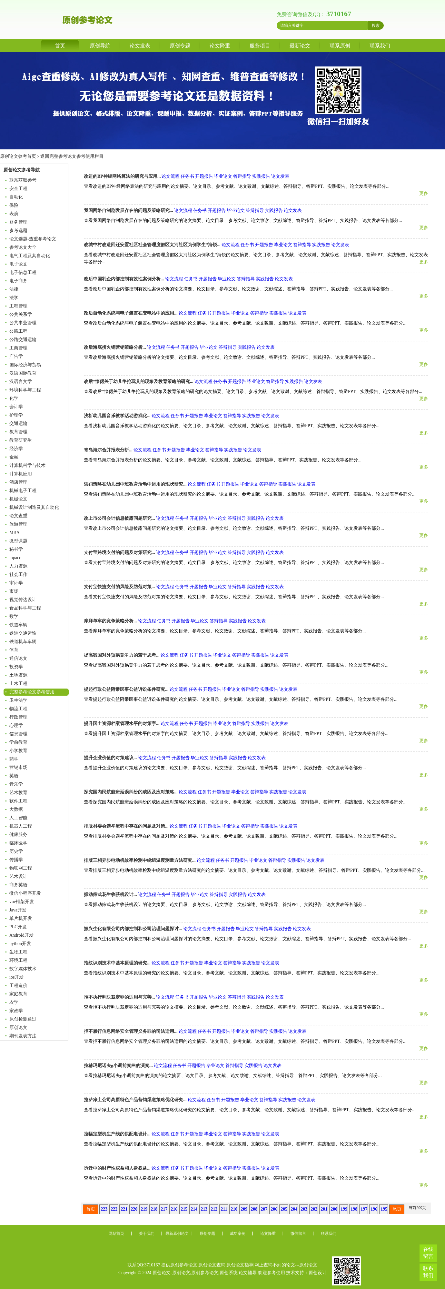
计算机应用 (20, 473)
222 (114, 1209)
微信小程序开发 (25, 893)
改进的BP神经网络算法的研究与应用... (122, 176)
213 (204, 1209)
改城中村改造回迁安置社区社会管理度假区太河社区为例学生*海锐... (152, 244)
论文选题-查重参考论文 (32, 239)
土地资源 (18, 675)
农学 (13, 1002)
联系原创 (340, 45)
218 (154, 1209)
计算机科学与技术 (27, 465)
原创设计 (318, 1272)
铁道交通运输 (22, 633)
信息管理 (18, 733)
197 (364, 1209)
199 (344, 1209)
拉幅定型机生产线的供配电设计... (117, 1134)
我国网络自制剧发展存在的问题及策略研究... (128, 210)
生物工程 (18, 952)
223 (104, 1209)
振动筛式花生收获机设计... (110, 894)
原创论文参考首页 (18, 156)
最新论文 (300, 45)
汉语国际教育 (22, 373)
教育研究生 (20, 440)
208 (254, 1209)
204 (294, 1209)
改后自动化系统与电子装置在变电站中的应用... (131, 313)
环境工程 (18, 960)
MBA (14, 532)
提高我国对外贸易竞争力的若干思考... (122, 655)
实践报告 (261, 176)
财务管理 (18, 222)
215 (184, 1209)
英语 (13, 775)
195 (384, 1209)
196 (374, 1209)
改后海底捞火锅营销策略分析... (115, 347)
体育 (13, 650)
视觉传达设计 (22, 599)
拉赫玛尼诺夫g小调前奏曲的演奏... (118, 1065)
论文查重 (18, 515)
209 (244, 1209)
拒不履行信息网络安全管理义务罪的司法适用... (131, 1031)
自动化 (16, 197)
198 (354, 1209)
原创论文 (18, 1027)
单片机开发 (20, 918)
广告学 (16, 356)
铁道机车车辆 (22, 641)
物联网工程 (20, 868)
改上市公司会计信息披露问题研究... (119, 518)
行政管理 (18, 717)
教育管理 (18, 431)
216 (174, 1209)
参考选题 (18, 230)
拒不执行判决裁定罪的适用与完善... (119, 997)
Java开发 (17, 910)
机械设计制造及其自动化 (34, 507)
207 (264, 1209)
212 (214, 1209)
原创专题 (180, 45)
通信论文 (18, 658)
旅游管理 (18, 524)
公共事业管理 (22, 322)
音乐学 (16, 784)
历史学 (16, 851)
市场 (13, 591)
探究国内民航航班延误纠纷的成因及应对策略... (131, 792)
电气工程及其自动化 (29, 255)
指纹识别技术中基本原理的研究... (117, 963)
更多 (423, 193)
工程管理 (18, 306)
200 (334, 1209)
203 (304, 1209)
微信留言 (298, 1233)
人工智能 (18, 817)
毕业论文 (223, 176)
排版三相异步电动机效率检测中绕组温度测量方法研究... (140, 860)
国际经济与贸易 (25, 364)
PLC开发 (18, 926)
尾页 (396, 1209)
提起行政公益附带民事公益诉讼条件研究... (126, 689)
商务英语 (18, 884)
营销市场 (18, 767)
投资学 (16, 666)
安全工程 (18, 188)
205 (284, 1209)
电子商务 (18, 280)
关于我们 (146, 1233)
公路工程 (18, 331)
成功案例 (237, 1233)
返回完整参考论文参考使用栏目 (71, 156)
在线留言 (428, 1252)
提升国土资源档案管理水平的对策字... (122, 723)
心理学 (16, 725)
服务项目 (260, 45)
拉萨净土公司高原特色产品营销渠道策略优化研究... (135, 1099)
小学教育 (18, 750)
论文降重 (220, 45)
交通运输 (18, 423)
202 (314, 1209)
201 (324, 1209)
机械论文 (18, 499)
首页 (60, 45)
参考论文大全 (22, 247)
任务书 (187, 176)
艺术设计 (18, 876)
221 (124, 1209)
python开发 (20, 943)
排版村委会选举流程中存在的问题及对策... (126, 826)
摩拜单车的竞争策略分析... (110, 621)
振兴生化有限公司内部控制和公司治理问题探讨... (133, 928)
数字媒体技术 (22, 968)
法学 (13, 297)
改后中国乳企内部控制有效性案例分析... (124, 279)
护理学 (16, 415)
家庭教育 (18, 994)
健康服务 (18, 834)
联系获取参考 (22, 180)
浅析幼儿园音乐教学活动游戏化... (117, 415)
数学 (13, 616)
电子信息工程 (22, 272)
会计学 (16, 406)
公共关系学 (20, 314)
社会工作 (18, 574)
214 (194, 1209)
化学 (13, 398)
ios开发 (16, 977)
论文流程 (171, 176)
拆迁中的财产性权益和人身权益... (117, 1168)
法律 (13, 289)
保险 (13, 205)
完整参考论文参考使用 (31, 692)
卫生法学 (18, 700)
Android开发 (21, 935)
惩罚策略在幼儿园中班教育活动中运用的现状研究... (135, 484)
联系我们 (380, 45)
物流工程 (18, 708)
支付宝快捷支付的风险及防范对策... (119, 586)
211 (224, 1209)
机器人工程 (20, 826)
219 (144, 1209)
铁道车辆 (18, 624)
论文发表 (140, 45)
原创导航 (100, 45)
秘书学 (16, 549)
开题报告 (204, 176)
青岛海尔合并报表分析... (108, 450)
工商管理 (18, 348)
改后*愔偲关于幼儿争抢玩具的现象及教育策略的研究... (138, 381)
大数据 (16, 809)
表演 (13, 213)
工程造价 (18, 985)
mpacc (15, 557)
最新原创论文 (177, 1233)
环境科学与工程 (25, 390)
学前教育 (18, 742)
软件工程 (18, 801)
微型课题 (18, 541)
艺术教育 (18, 792)
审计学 (16, 582)
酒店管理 (18, 482)
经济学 (16, 448)
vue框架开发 (21, 901)
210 (234, 1209)
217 (164, 1209)
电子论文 (18, 264)
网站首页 (116, 1233)
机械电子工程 (22, 490)
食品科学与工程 (25, 608)
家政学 (16, 1010)
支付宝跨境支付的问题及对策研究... (119, 552)
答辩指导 (242, 176)
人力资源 (18, 566)
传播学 (16, 859)
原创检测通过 (22, 1019)
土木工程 (18, 683)
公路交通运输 (22, 339)
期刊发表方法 (22, 1035)
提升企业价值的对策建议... (110, 757)
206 (274, 1209)
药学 (13, 759)
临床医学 (18, 843)
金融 (13, 457)
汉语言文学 (20, 381)
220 (134, 1209)
